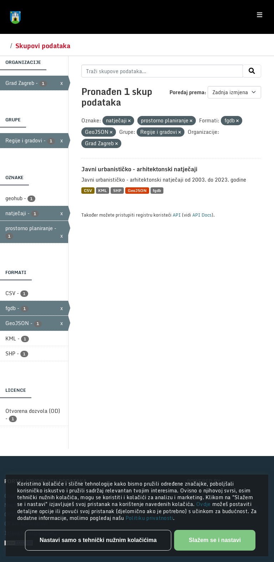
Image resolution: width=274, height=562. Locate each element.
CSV (88, 190)
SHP (117, 190)
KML (102, 190)
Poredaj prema (186, 92)
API (177, 214)
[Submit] (252, 71)
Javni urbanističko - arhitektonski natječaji (139, 169)
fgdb (157, 190)
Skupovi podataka (42, 46)
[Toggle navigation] (259, 15)
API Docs (202, 214)
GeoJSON (137, 190)
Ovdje (204, 504)
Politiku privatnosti (149, 518)
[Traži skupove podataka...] (162, 71)
